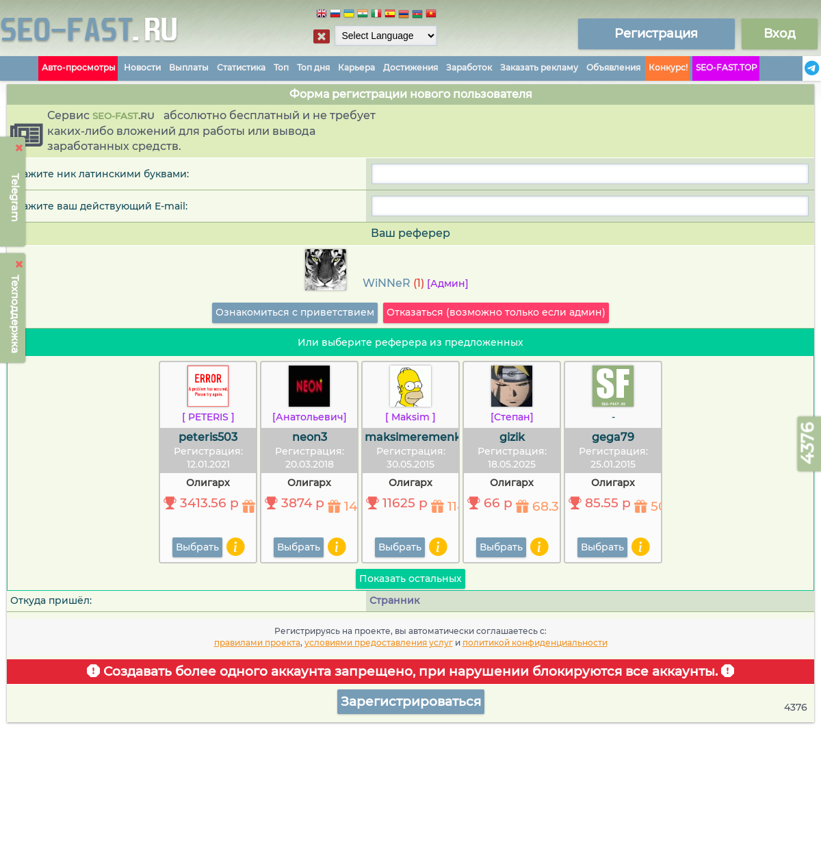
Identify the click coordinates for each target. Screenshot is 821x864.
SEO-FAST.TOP (726, 67)
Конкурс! (668, 67)
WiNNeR (386, 283)
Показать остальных (410, 578)
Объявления (613, 67)
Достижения (410, 67)
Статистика (241, 67)
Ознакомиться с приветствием (295, 312)
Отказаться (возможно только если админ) (496, 312)
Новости (142, 67)
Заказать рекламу (539, 67)
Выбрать (197, 547)
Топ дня (313, 67)
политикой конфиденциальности (535, 642)
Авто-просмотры (79, 67)
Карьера (356, 67)
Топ (281, 67)
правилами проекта (257, 642)
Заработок (469, 67)
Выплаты (189, 67)
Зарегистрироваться (411, 701)
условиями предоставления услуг (378, 642)
